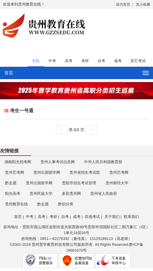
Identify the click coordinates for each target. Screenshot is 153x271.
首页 (8, 72)
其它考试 (138, 61)
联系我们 (131, 216)
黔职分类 (65, 204)
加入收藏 (143, 4)
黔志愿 (10, 183)
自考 (101, 61)
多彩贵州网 (71, 193)
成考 (118, 61)
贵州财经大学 (117, 183)
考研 (85, 61)
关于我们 (112, 216)
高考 (68, 61)
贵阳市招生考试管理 (79, 183)
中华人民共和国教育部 (103, 162)
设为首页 (123, 4)
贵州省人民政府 (103, 193)
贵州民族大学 (41, 193)
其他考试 (92, 216)
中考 (52, 61)
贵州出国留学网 (46, 172)
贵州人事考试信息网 (57, 162)
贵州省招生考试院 (84, 172)
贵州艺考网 (14, 172)
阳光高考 (12, 193)
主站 (36, 61)
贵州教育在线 (16, 204)
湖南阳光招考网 (17, 162)
